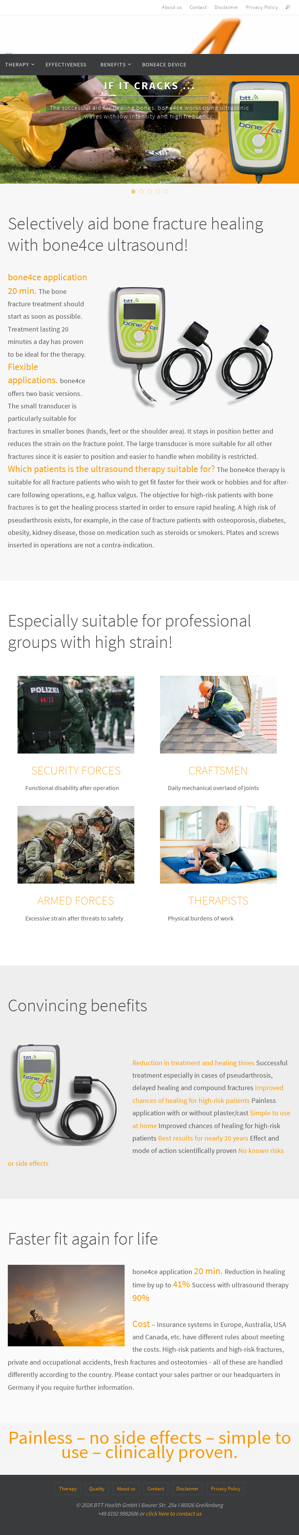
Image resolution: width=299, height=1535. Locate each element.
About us (171, 7)
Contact (198, 7)
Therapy (68, 1488)
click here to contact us (173, 1513)
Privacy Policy (262, 7)
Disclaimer (226, 7)
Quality (96, 1488)
